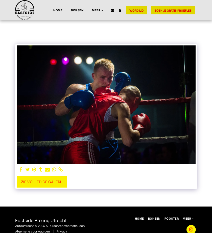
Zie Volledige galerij (41, 181)
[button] (112, 10)
